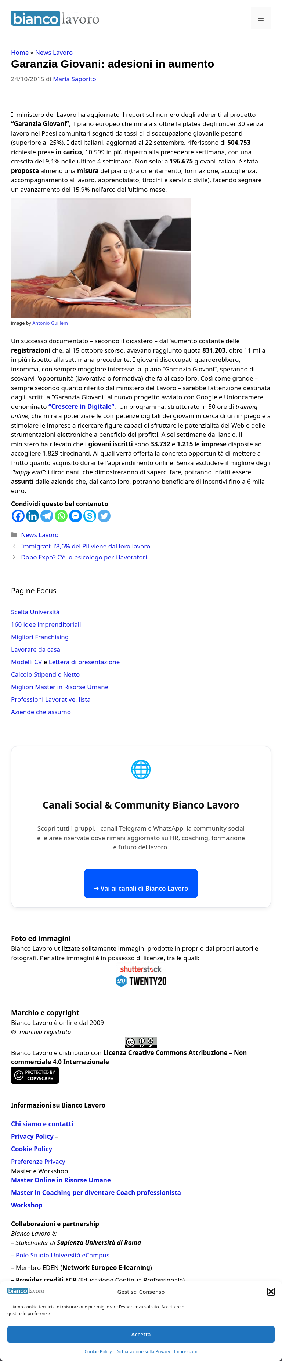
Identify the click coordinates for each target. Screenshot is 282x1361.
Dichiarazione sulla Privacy (142, 1352)
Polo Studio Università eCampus (62, 1255)
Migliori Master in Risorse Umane (59, 687)
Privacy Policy (32, 1136)
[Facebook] (18, 516)
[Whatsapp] (61, 516)
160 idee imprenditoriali (46, 624)
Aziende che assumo (41, 711)
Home (20, 52)
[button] (271, 1291)
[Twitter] (104, 516)
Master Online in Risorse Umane (61, 1180)
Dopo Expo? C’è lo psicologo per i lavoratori (84, 557)
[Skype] (89, 516)
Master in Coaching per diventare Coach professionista (96, 1192)
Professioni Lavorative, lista (51, 699)
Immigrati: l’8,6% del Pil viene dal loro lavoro (85, 546)
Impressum (185, 1352)
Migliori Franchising (40, 637)
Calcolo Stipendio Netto (45, 674)
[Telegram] (46, 516)
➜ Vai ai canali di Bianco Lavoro (141, 888)
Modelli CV (26, 662)
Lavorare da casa (35, 649)
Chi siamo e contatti (42, 1124)
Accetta (141, 1334)
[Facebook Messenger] (75, 516)
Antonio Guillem (50, 323)
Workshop (27, 1205)
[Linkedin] (32, 516)
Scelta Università (35, 612)
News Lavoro (54, 52)
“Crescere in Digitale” (81, 406)
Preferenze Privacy (38, 1161)
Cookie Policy (98, 1352)
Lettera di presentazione (84, 662)
